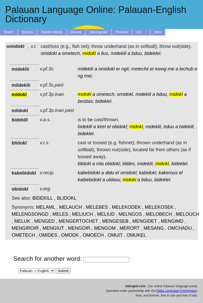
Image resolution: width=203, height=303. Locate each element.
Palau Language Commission (176, 291)
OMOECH (93, 235)
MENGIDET (144, 221)
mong (160, 68)
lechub (186, 68)
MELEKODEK (126, 207)
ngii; (125, 68)
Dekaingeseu (98, 32)
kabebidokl (89, 172)
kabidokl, (148, 172)
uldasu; (113, 179)
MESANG (154, 228)
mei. (88, 75)
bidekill (85, 126)
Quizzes (27, 32)
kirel (101, 126)
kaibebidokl (89, 179)
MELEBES (97, 207)
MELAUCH (70, 207)
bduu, (137, 53)
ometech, (71, 53)
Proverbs (122, 32)
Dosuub (76, 32)
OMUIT (115, 235)
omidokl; (129, 172)
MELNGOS (130, 214)
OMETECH (23, 235)
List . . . (141, 32)
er (118, 68)
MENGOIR (79, 228)
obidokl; (120, 126)
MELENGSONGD (30, 214)
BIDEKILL (42, 198)
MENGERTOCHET (78, 221)
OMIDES (48, 235)
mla (100, 163)
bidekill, (187, 126)
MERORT (130, 228)
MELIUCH (82, 214)
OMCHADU (180, 228)
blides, (129, 163)
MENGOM (105, 228)
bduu (169, 126)
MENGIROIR (25, 228)
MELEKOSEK (159, 207)
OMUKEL (136, 235)
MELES (60, 214)
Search (9, 32)
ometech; (106, 94)
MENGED (44, 221)
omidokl (49, 53)
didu (109, 172)
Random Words (51, 32)
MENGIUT (53, 228)
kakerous (168, 172)
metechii (140, 68)
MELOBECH (159, 214)
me (171, 68)
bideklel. (153, 53)
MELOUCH (187, 214)
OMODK (70, 235)
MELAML (45, 207)
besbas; (86, 101)
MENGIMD (172, 221)
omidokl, (125, 94)
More (157, 32)
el (151, 68)
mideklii (118, 53)
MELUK (22, 221)
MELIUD (106, 214)
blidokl (84, 163)
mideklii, (153, 126)
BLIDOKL (66, 198)
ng (80, 75)
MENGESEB (115, 221)
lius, (105, 53)
